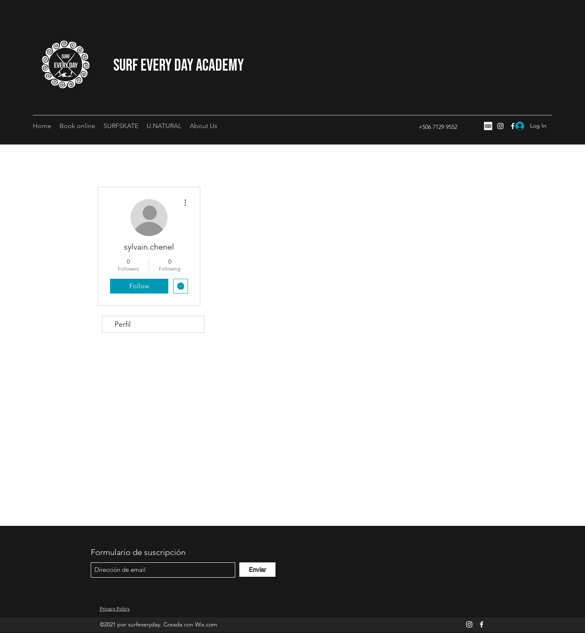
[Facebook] (481, 624)
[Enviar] (257, 569)
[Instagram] (500, 126)
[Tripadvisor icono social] (488, 126)
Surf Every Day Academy (178, 66)
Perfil (123, 324)
